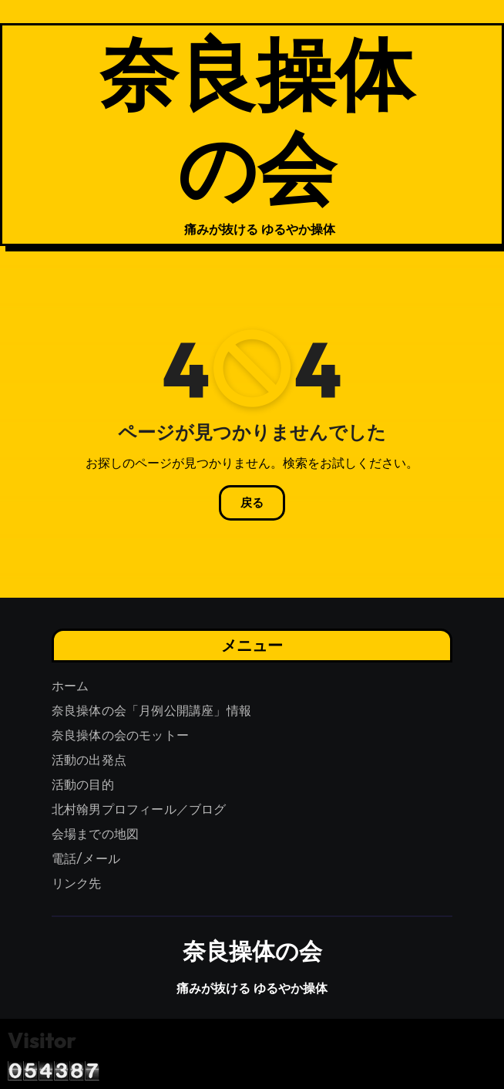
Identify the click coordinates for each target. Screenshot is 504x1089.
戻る (252, 503)
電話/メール (86, 858)
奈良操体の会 (256, 119)
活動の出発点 (89, 760)
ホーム (70, 686)
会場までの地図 (95, 834)
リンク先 (77, 883)
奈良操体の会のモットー (120, 735)
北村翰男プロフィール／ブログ (139, 809)
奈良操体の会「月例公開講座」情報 (151, 710)
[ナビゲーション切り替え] (56, 135)
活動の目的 (83, 784)
